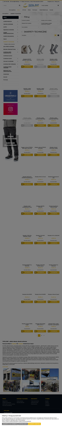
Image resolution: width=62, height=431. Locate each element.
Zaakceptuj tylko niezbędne (10, 423)
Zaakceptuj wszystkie (34, 423)
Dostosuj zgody (23, 423)
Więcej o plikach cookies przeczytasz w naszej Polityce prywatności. (16, 421)
